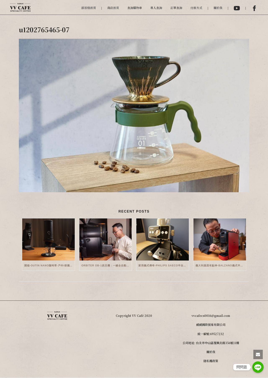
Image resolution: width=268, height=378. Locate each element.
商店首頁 (113, 8)
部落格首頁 (88, 8)
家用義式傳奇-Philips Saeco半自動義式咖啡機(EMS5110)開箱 (163, 265)
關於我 (218, 8)
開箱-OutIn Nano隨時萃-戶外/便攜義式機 (49, 265)
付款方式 (196, 8)
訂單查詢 (176, 8)
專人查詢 (156, 8)
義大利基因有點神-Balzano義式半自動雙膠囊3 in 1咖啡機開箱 (221, 265)
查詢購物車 (134, 8)
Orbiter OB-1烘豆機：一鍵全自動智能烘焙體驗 (106, 265)
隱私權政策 (211, 361)
